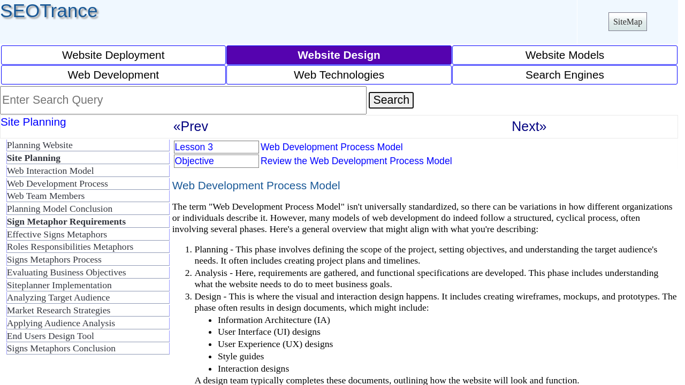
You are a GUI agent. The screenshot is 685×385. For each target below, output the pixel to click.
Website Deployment (113, 55)
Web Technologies (339, 74)
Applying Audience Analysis (61, 323)
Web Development (113, 74)
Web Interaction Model (50, 170)
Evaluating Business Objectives (66, 272)
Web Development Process (57, 183)
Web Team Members (46, 195)
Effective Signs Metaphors (57, 234)
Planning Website (40, 145)
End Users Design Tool (50, 335)
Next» (529, 126)
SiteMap (627, 21)
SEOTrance (49, 10)
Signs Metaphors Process (54, 259)
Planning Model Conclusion (59, 208)
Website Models (565, 55)
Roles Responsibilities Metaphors (70, 246)
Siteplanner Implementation (59, 285)
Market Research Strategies (58, 310)
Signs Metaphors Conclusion (61, 348)
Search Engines (565, 74)
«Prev (190, 126)
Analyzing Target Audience (58, 297)
